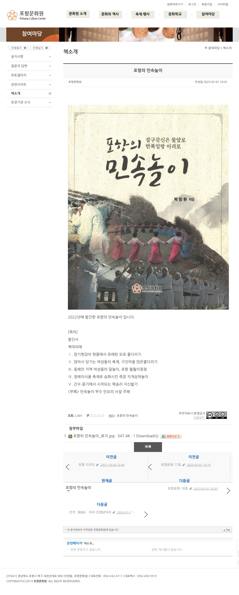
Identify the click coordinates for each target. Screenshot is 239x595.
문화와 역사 (110, 14)
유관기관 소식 (20, 102)
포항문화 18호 (178, 488)
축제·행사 (142, 14)
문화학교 (174, 14)
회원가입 (207, 4)
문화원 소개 (77, 13)
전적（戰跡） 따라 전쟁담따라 (90, 512)
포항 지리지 (86, 464)
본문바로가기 (175, 4)
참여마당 (208, 14)
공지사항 (17, 56)
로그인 (192, 4)
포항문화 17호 (171, 464)
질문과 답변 (19, 66)
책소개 (15, 93)
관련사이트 (18, 84)
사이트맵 (223, 4)
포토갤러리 (18, 75)
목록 (148, 446)
